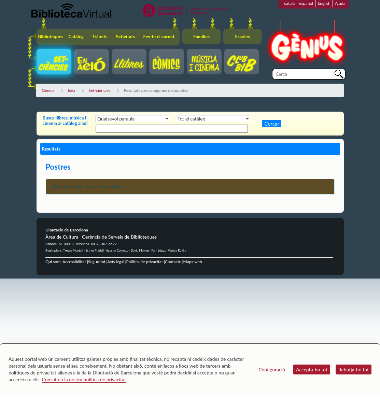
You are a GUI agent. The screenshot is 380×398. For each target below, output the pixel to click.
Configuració (271, 369)
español (306, 3)
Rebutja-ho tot (353, 369)
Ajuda (340, 3)
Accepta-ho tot (311, 369)
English (324, 3)
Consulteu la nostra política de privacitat (84, 379)
